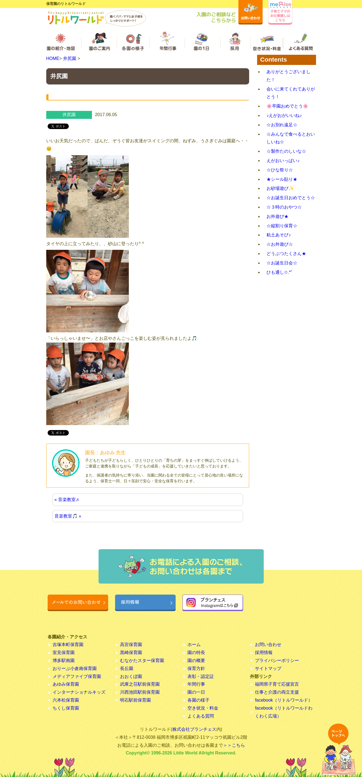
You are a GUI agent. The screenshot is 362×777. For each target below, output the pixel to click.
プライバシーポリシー (277, 660)
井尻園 (69, 58)
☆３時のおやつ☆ (284, 207)
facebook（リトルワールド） (283, 700)
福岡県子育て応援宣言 (277, 684)
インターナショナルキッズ (79, 692)
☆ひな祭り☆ (279, 170)
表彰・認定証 (200, 676)
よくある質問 (200, 716)
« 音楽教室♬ (67, 499)
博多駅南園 (64, 660)
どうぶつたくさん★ (286, 253)
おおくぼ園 (131, 676)
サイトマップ (268, 668)
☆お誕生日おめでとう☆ (290, 197)
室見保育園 (64, 652)
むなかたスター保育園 (142, 660)
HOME (52, 58)
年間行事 (196, 684)
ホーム (194, 644)
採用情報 (264, 652)
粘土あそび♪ (278, 234)
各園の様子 (198, 700)
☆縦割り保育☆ (281, 225)
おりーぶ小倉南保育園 (75, 668)
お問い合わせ (268, 644)
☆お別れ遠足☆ (281, 124)
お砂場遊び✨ (280, 188)
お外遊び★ (277, 216)
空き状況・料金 (202, 708)
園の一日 (196, 692)
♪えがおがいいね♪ (284, 115)
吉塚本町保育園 (68, 644)
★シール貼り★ (281, 179)
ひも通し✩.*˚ (279, 272)
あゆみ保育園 (66, 684)
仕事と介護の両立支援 (277, 692)
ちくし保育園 (66, 708)
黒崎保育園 (131, 652)
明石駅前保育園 (135, 700)
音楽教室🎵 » (68, 516)
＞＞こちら (234, 745)
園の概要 (196, 660)
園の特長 (196, 652)
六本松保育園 (66, 700)
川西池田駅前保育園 (140, 692)
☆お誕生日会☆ (281, 263)
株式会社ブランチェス (194, 729)
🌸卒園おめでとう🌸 (287, 106)
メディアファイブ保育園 (77, 676)
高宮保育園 (131, 644)
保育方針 (196, 668)
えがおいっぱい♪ (283, 160)
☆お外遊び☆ (279, 244)
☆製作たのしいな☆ (286, 151)
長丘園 (126, 668)
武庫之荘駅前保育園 (140, 684)
